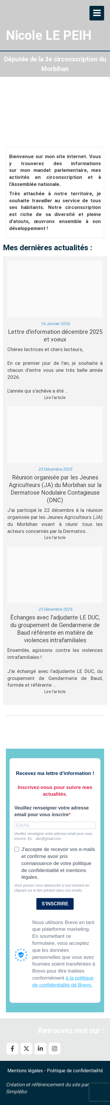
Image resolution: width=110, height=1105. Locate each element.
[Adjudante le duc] (55, 574)
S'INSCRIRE (55, 903)
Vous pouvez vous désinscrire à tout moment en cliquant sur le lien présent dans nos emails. (51, 887)
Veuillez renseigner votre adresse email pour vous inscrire (51, 811)
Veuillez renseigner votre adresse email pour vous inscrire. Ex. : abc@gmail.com (53, 836)
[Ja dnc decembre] (55, 434)
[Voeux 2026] (55, 289)
